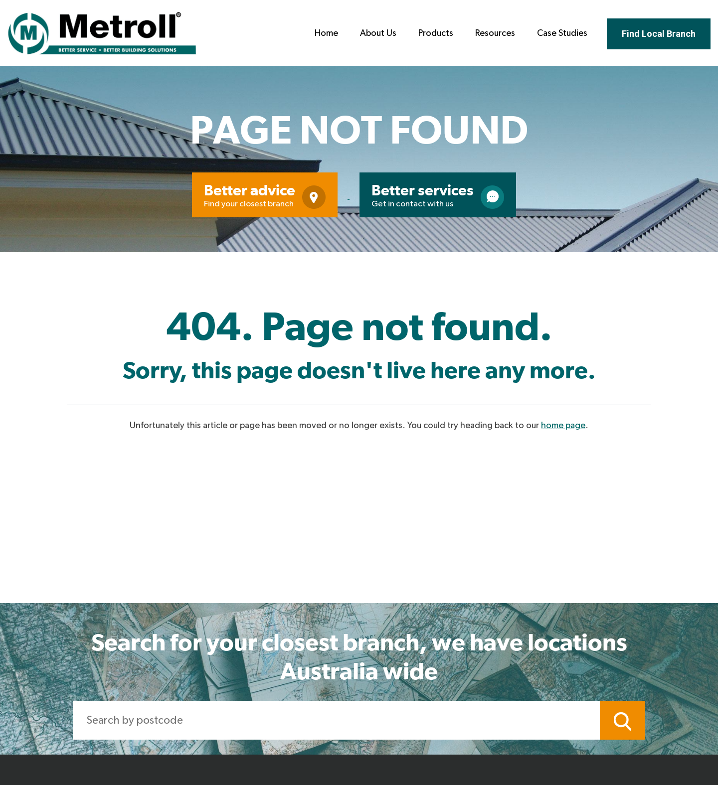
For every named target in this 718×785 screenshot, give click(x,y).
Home (326, 33)
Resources (495, 33)
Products (435, 33)
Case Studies (562, 33)
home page (563, 425)
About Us (378, 33)
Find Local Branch (659, 33)
